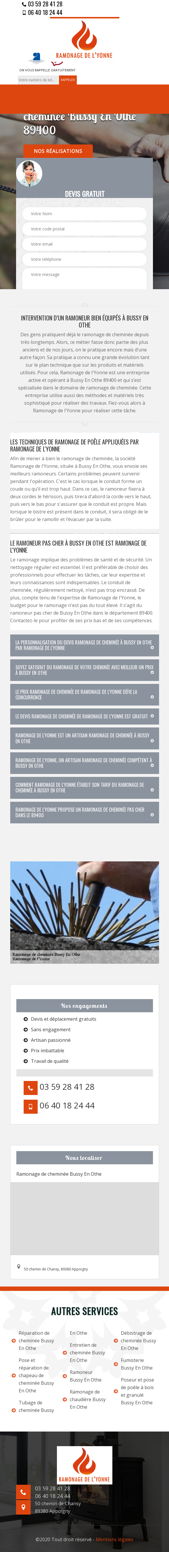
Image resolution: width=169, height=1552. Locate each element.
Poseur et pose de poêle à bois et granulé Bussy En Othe (134, 1391)
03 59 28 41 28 (42, 4)
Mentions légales (114, 1539)
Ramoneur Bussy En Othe (82, 1376)
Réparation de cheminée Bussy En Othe (33, 1340)
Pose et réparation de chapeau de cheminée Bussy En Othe (33, 1375)
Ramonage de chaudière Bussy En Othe (84, 1399)
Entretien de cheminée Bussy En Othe (84, 1352)
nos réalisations (58, 151)
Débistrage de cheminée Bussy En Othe (135, 1340)
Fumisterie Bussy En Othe (133, 1364)
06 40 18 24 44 (42, 12)
